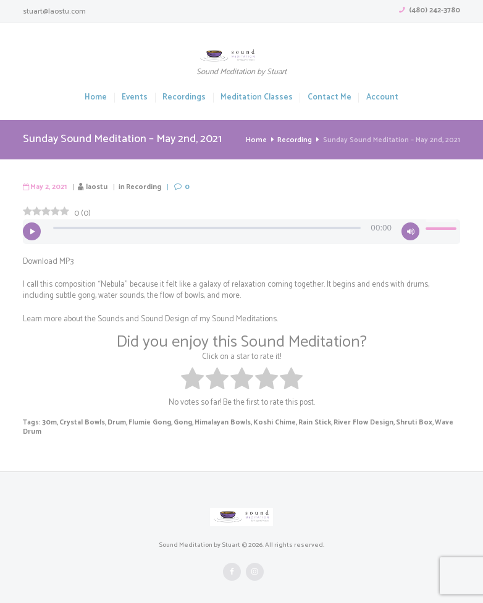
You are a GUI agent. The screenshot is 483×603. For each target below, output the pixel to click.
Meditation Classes (256, 98)
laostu (93, 186)
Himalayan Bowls (212, 422)
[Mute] (410, 231)
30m (49, 422)
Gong (174, 422)
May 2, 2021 (47, 186)
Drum (111, 422)
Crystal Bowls (80, 422)
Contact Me (329, 98)
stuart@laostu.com (54, 11)
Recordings (184, 98)
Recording (295, 140)
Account (382, 98)
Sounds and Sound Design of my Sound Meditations (185, 318)
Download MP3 (47, 261)
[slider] (207, 228)
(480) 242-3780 (434, 10)
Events (135, 98)
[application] (241, 231)
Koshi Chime (261, 422)
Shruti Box (392, 422)
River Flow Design (345, 422)
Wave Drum (429, 422)
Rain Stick (299, 422)
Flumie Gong (143, 422)
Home (96, 98)
